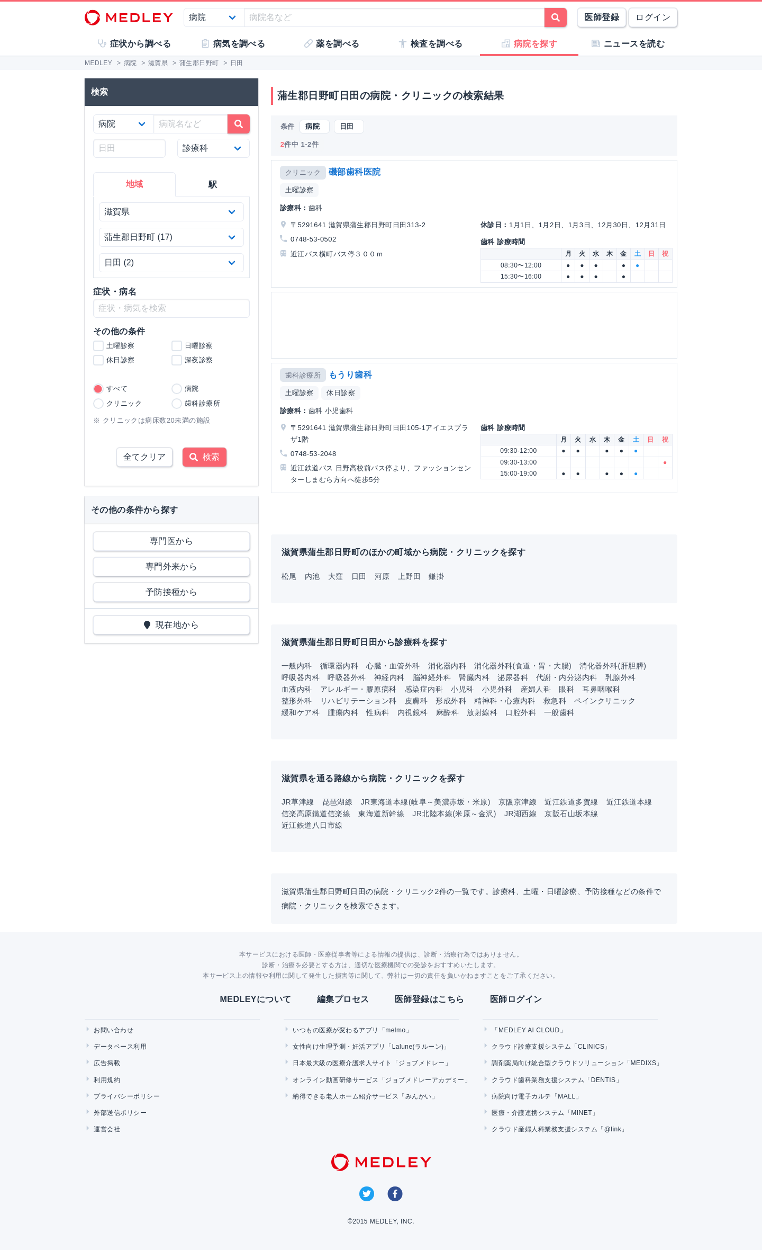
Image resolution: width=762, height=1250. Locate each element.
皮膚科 (416, 701)
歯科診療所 (303, 375)
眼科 (566, 689)
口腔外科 (520, 712)
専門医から (171, 541)
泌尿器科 (512, 677)
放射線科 (482, 712)
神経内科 (389, 677)
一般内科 (297, 666)
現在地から (171, 624)
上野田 (409, 576)
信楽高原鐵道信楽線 (316, 813)
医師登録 (601, 17)
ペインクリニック (605, 701)
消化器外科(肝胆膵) (612, 666)
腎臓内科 (474, 677)
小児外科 (497, 689)
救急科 (554, 701)
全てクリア (144, 456)
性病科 (377, 712)
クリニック (303, 172)
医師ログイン (516, 999)
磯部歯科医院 (355, 171)
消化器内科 (447, 666)
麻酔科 (447, 712)
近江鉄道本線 (629, 802)
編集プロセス (343, 999)
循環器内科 (339, 666)
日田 (359, 576)
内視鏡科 (412, 712)
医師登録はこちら (430, 999)
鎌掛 (436, 576)
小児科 (462, 689)
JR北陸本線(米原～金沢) (454, 813)
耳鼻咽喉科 (601, 689)
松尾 (289, 576)
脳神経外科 (432, 677)
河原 (382, 576)
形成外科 (451, 701)
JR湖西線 (520, 813)
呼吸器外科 (347, 677)
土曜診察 (299, 190)
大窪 (335, 576)
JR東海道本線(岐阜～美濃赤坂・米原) (425, 802)
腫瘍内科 (343, 712)
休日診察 (340, 393)
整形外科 (297, 701)
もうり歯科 (350, 374)
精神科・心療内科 (505, 701)
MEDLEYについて (255, 999)
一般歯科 (559, 712)
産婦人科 (536, 689)
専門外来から (172, 566)
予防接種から (172, 591)
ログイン (653, 17)
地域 (134, 184)
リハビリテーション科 (358, 701)
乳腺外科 (620, 677)
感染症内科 (424, 689)
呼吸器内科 (301, 677)
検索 (204, 456)
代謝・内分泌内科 (566, 677)
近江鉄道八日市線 (312, 825)
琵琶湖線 (337, 802)
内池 (312, 576)
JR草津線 (298, 802)
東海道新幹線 (381, 813)
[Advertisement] (476, 325)
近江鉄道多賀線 (571, 802)
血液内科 (297, 689)
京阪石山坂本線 (571, 813)
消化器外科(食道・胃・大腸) (523, 666)
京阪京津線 (517, 802)
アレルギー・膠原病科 (358, 689)
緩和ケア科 (301, 712)
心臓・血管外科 (393, 666)
